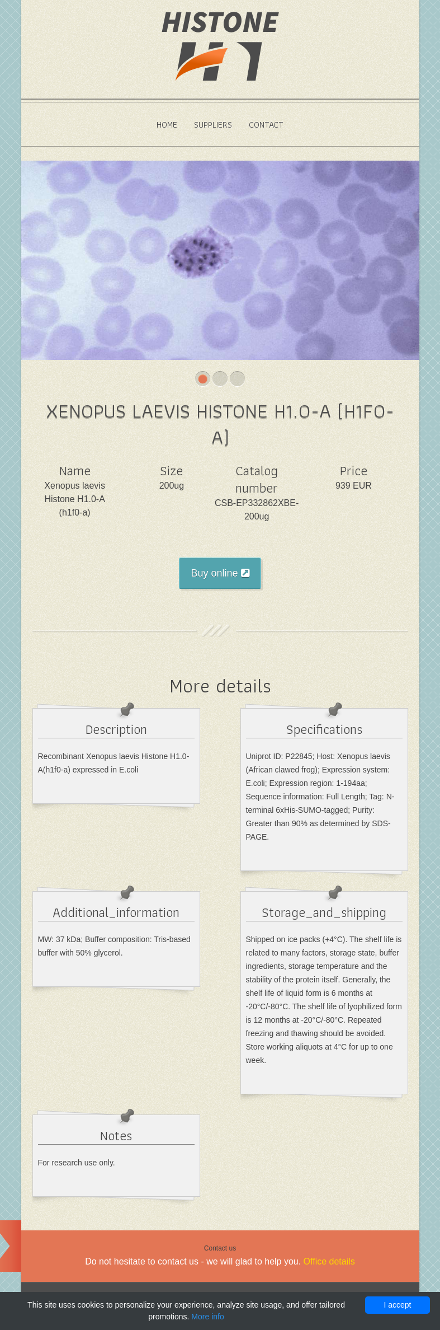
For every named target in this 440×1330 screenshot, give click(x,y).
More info (207, 1316)
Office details (329, 1261)
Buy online (220, 573)
